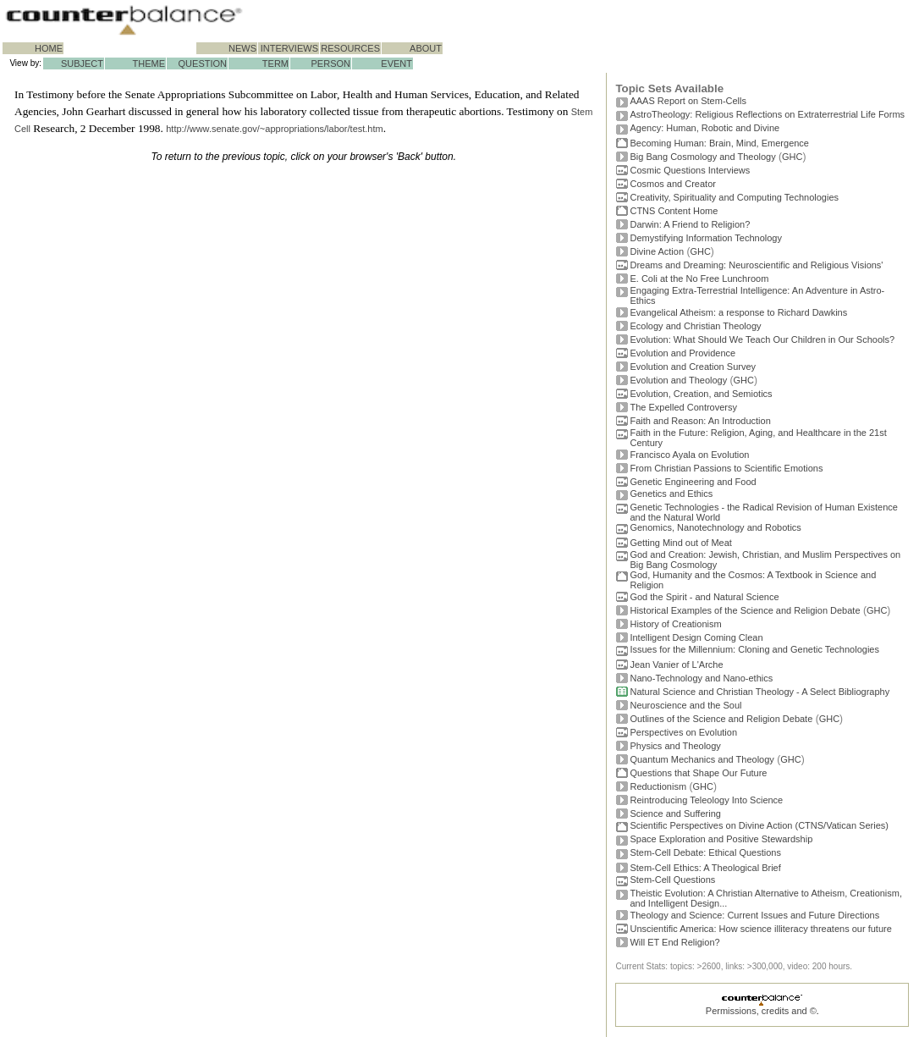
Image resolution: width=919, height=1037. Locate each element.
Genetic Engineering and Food (693, 482)
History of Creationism (675, 624)
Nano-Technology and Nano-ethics (701, 678)
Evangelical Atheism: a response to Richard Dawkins (738, 312)
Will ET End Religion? (674, 942)
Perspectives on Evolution (683, 732)
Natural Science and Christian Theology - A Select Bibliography (759, 692)
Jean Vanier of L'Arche (676, 664)
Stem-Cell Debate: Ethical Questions (705, 852)
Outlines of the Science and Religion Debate (721, 719)
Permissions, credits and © (761, 1011)
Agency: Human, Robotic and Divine (704, 128)
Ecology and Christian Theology (695, 326)
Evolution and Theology (678, 380)
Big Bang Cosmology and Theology (702, 157)
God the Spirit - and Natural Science (704, 597)
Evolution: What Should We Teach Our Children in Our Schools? (762, 339)
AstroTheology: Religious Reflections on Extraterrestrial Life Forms (767, 114)
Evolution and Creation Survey (693, 366)
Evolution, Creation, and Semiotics (701, 394)
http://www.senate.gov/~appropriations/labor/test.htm (274, 129)
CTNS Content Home (674, 211)
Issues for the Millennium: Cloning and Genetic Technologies (754, 649)
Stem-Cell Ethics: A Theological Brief (705, 868)
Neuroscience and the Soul (685, 705)
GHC (792, 157)
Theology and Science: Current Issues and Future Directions (754, 915)
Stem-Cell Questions (672, 879)
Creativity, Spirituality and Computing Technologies (734, 197)
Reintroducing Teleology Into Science (706, 800)
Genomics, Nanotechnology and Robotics (715, 527)
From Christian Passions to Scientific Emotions (726, 468)
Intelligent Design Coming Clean (696, 637)
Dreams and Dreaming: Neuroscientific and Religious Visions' (756, 265)
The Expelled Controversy (683, 407)
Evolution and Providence (682, 353)
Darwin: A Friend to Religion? (690, 224)
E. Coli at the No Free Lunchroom (699, 278)
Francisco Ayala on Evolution (689, 455)
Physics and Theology (675, 746)
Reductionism (658, 786)
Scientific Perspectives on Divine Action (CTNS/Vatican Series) (759, 825)
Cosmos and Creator (673, 184)
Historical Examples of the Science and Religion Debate (745, 610)
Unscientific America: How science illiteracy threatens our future (760, 929)
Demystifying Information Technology (706, 238)
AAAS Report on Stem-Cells (688, 101)
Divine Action (657, 251)
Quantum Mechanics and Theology (701, 759)
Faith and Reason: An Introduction (700, 421)
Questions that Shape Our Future (698, 773)
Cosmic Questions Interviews (690, 170)
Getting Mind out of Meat (680, 543)
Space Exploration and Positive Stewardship (721, 839)
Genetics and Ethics (671, 493)
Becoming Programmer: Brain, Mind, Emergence (719, 143)
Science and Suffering (675, 813)
